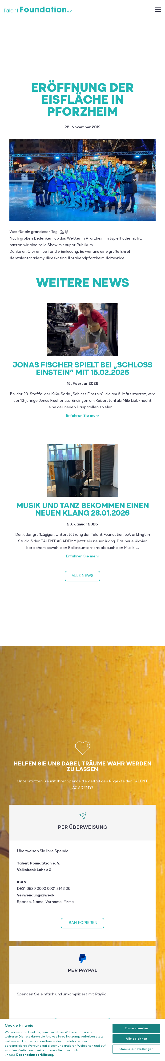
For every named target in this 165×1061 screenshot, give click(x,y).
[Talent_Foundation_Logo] (38, 9)
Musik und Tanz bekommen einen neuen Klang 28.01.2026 (82, 509)
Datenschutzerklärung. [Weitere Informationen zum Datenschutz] (35, 1055)
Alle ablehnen (136, 1038)
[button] (158, 9)
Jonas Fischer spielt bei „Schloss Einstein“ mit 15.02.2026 (82, 369)
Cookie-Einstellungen (136, 1049)
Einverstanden (136, 1028)
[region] (82, 1040)
